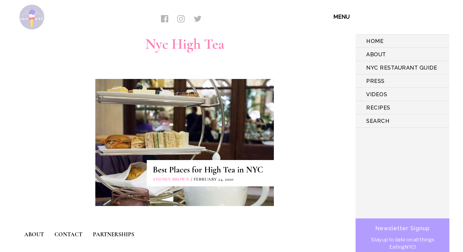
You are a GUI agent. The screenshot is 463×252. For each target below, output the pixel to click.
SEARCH (377, 121)
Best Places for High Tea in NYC (208, 170)
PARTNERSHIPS (113, 234)
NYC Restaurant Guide (401, 67)
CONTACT (68, 234)
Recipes (378, 107)
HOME (374, 41)
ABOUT (376, 54)
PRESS (375, 81)
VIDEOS (376, 94)
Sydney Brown (171, 179)
